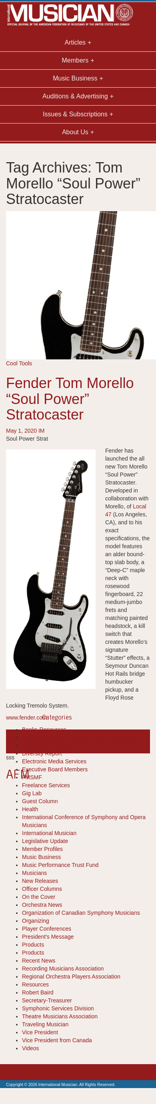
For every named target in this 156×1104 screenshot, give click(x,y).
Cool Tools (19, 363)
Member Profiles (42, 849)
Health (30, 809)
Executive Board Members (55, 769)
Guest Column (40, 801)
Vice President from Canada (57, 1040)
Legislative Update (45, 841)
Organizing (35, 921)
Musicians (34, 873)
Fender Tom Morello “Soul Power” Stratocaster (70, 399)
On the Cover (38, 897)
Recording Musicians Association (63, 968)
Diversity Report (42, 753)
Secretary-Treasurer (47, 1000)
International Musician (49, 833)
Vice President (40, 1032)
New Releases (40, 881)
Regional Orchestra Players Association (71, 976)
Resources (35, 984)
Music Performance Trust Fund (60, 865)
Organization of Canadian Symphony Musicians (81, 913)
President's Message (48, 936)
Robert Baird (38, 992)
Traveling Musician (45, 1024)
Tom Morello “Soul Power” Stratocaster (96, 741)
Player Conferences (46, 929)
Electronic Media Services (54, 761)
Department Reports (47, 745)
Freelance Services (46, 785)
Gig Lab (32, 793)
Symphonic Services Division (58, 1008)
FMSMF (32, 777)
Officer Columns (42, 889)
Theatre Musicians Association (60, 1016)
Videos (30, 1048)
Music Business (41, 857)
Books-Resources (44, 729)
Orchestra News (42, 905)
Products (33, 944)
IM (41, 430)
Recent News (38, 960)
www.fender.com (26, 717)
